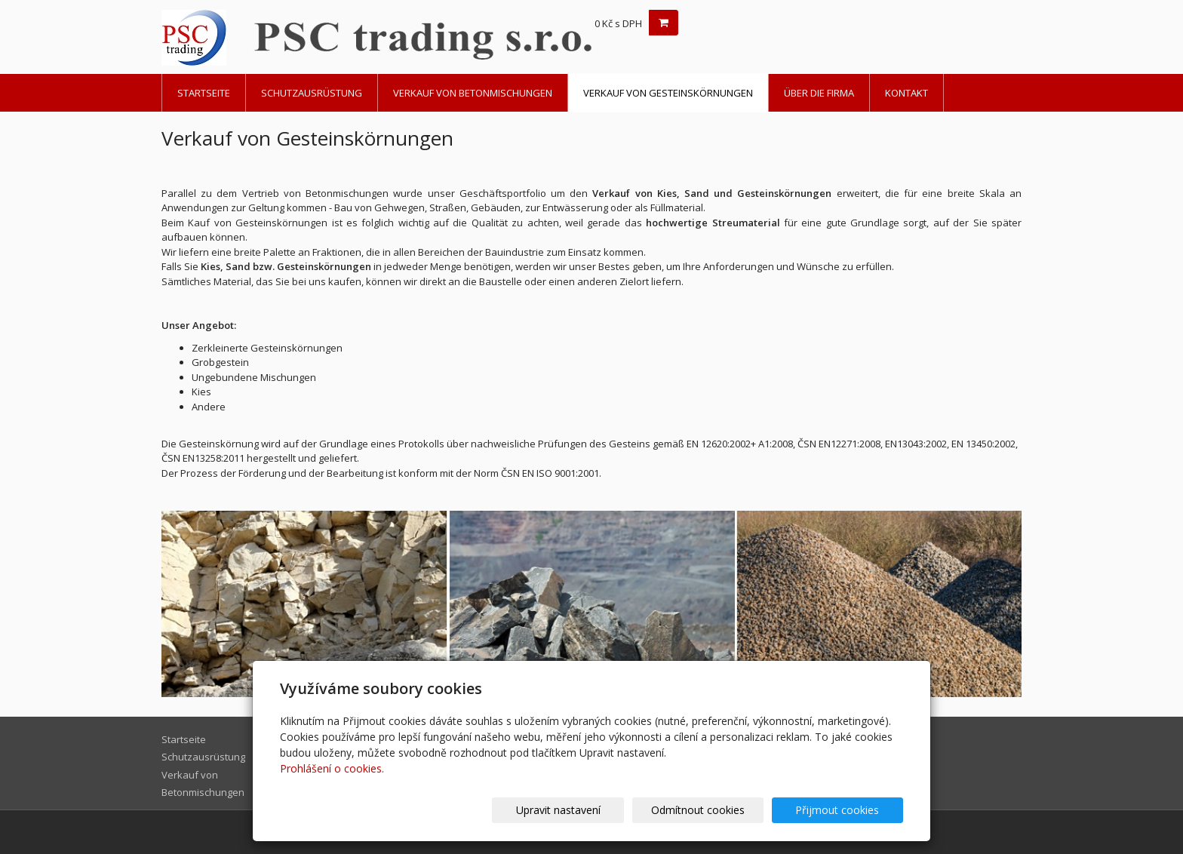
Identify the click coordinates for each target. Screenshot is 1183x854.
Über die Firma (819, 93)
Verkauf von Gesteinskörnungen (668, 93)
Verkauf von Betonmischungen (472, 93)
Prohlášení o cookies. (332, 768)
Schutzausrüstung (311, 93)
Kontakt (906, 93)
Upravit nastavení (598, 810)
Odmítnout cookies (722, 810)
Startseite (203, 93)
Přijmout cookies (845, 810)
